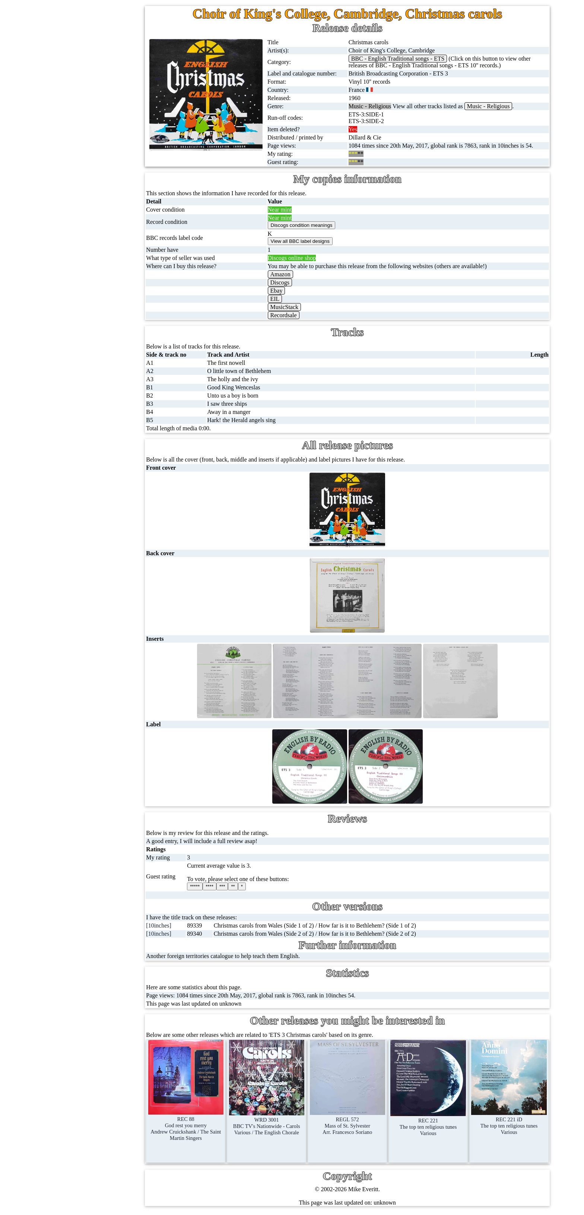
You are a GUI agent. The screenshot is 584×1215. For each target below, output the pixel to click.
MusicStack (290, 307)
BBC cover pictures (101, 478)
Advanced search (105, 719)
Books (71, 364)
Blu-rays (74, 275)
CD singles (77, 115)
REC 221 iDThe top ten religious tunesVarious (510, 1121)
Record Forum (102, 648)
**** (217, 886)
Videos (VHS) (81, 240)
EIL (280, 299)
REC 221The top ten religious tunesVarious (430, 1121)
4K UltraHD (78, 293)
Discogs (285, 282)
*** (230, 886)
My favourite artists (108, 594)
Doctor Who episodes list (108, 549)
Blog (90, 701)
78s (68, 132)
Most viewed (100, 666)
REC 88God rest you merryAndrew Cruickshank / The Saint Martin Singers (193, 1123)
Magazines (76, 347)
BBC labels (91, 460)
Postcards (75, 311)
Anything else (80, 400)
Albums (73, 186)
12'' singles (77, 79)
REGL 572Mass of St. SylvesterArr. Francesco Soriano (351, 1120)
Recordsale (289, 315)
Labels (93, 612)
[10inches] (167, 925)
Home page (77, 43)
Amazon (286, 274)
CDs (69, 222)
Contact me (98, 684)
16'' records (77, 168)
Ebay (282, 290)
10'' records (77, 150)
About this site (102, 630)
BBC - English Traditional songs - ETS (402, 58)
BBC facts (90, 513)
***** (202, 886)
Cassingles (76, 97)
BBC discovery (96, 442)
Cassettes (75, 204)
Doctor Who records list (107, 531)
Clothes (73, 382)
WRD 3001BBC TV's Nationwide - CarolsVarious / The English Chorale (273, 1121)
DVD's (72, 257)
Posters (72, 329)
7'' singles (75, 61)
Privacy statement (106, 737)
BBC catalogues (97, 495)
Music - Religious (492, 106)
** (240, 886)
